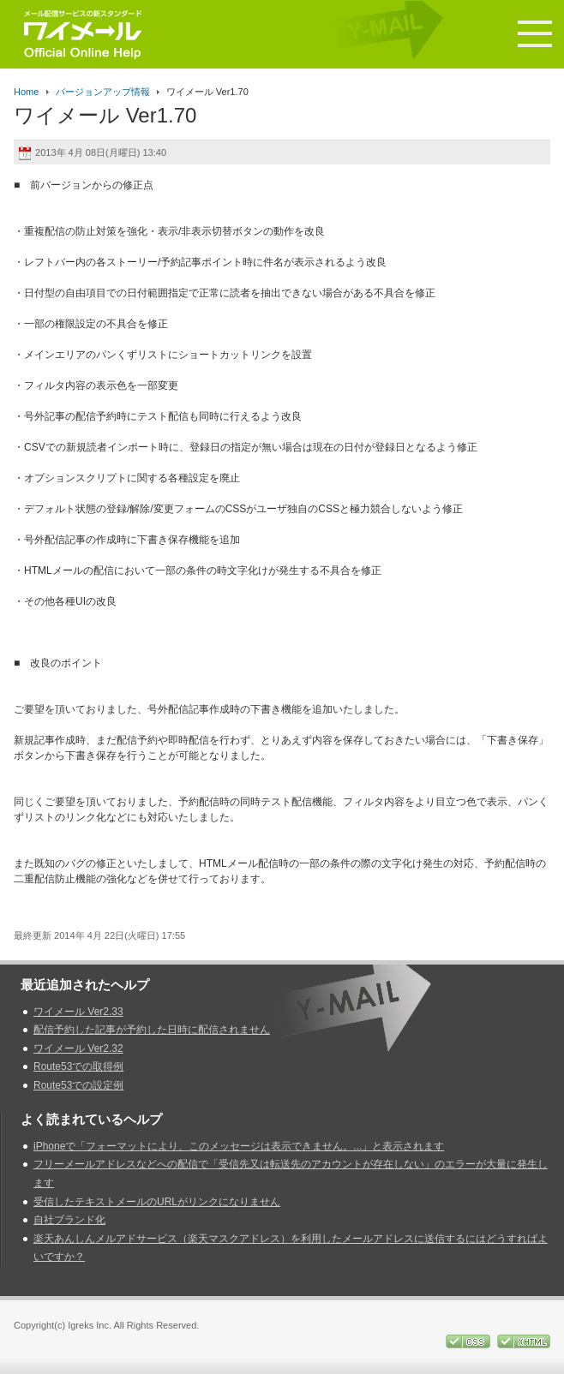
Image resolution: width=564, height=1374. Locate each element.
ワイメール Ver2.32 (78, 1048)
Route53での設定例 (78, 1085)
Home (26, 92)
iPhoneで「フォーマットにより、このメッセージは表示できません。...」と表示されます (238, 1146)
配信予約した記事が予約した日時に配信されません (151, 1030)
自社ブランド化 (69, 1220)
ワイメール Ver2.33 (78, 1012)
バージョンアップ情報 (103, 92)
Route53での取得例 (78, 1066)
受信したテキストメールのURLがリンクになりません (156, 1202)
